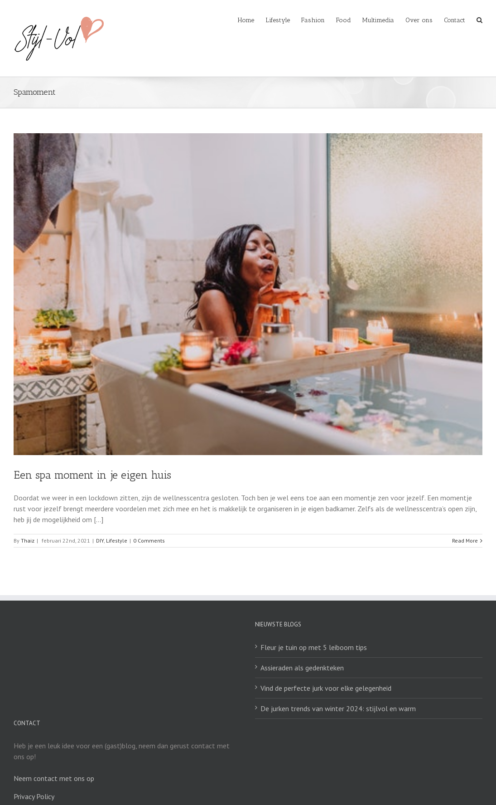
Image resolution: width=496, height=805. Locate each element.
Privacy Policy (34, 796)
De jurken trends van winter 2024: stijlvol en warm (338, 708)
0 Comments (149, 540)
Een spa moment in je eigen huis (92, 474)
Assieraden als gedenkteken (302, 667)
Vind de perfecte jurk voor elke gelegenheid (325, 688)
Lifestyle (116, 540)
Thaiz (27, 540)
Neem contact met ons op (54, 778)
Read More (465, 540)
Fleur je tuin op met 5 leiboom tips (313, 647)
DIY (100, 540)
